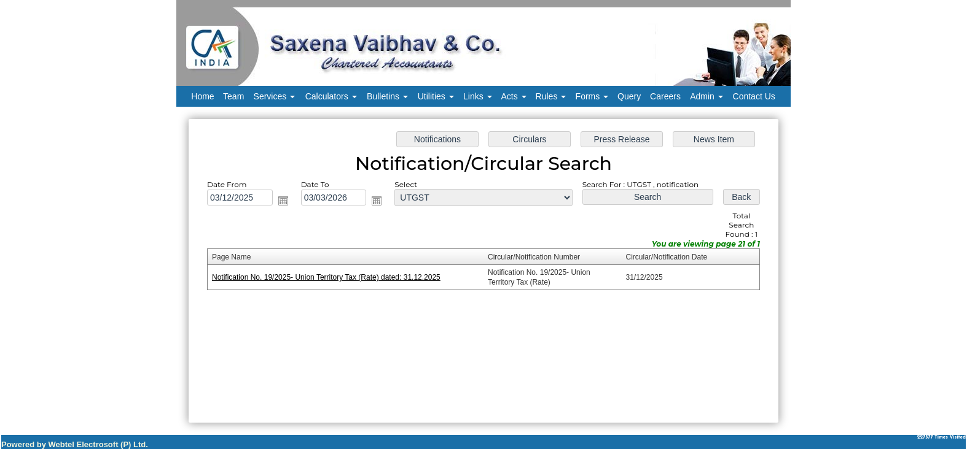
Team (233, 96)
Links (477, 96)
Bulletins (387, 96)
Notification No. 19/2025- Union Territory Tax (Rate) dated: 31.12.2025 (332, 277)
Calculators (331, 96)
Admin (706, 96)
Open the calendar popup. (290, 203)
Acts (514, 96)
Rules (551, 96)
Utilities (436, 96)
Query (629, 96)
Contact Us (754, 96)
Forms (592, 96)
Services (275, 96)
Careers (665, 96)
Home (202, 96)
